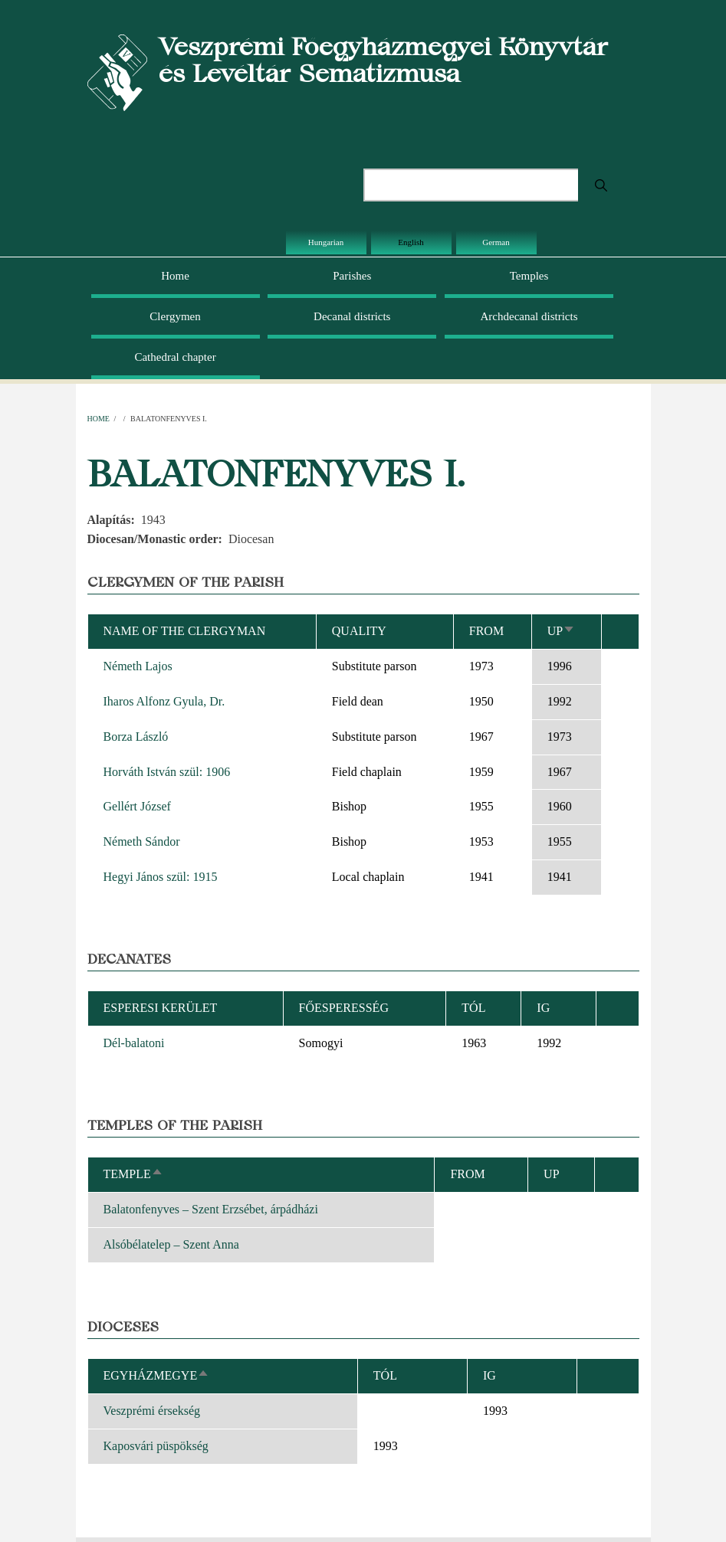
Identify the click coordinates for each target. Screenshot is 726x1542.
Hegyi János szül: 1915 (160, 876)
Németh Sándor (141, 841)
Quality (359, 630)
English (411, 242)
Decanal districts (352, 316)
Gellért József (137, 806)
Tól (473, 1007)
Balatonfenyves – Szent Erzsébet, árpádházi (210, 1209)
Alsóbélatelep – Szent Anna (171, 1244)
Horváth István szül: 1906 (167, 771)
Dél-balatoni (134, 1042)
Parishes (352, 276)
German (495, 242)
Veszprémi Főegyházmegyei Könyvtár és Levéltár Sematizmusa (383, 59)
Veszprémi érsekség (152, 1410)
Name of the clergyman (184, 630)
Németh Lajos (137, 666)
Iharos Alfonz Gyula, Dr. (164, 701)
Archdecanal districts (529, 316)
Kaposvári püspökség (156, 1445)
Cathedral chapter (174, 357)
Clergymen (174, 316)
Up (561, 630)
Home (175, 276)
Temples (529, 276)
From (486, 630)
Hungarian (325, 242)
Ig (489, 1375)
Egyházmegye (156, 1375)
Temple (133, 1173)
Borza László (136, 736)
